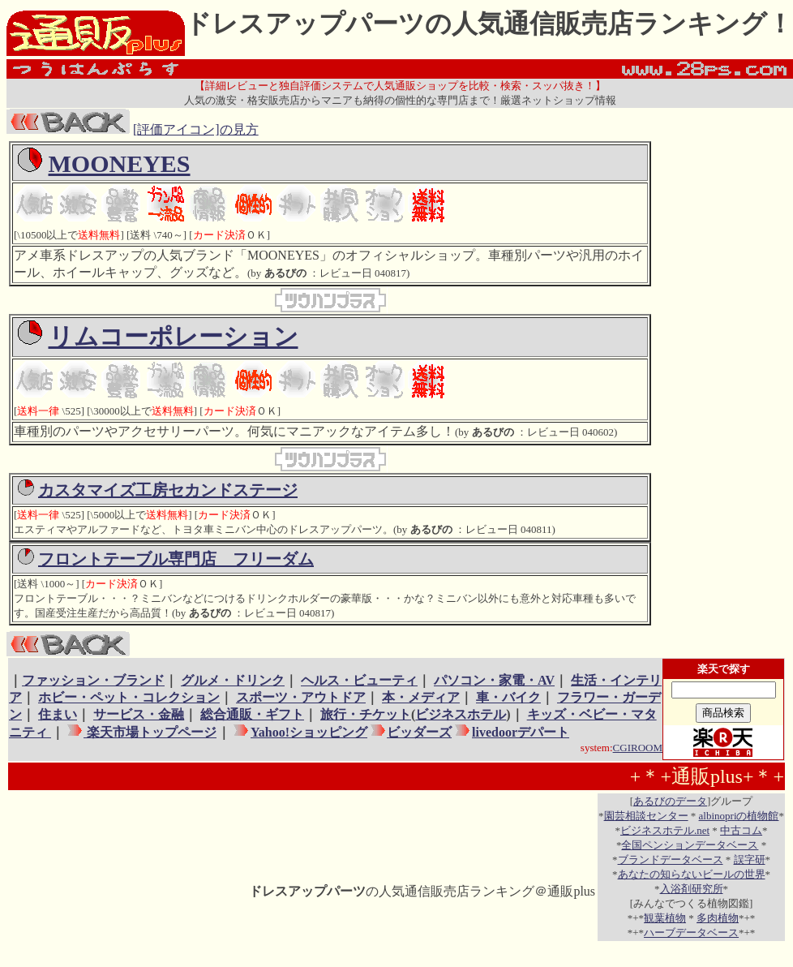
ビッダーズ (419, 732)
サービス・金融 (138, 714)
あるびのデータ (670, 801)
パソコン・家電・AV (494, 680)
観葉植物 (665, 918)
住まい (57, 714)
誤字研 (749, 859)
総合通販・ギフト (252, 714)
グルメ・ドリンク (233, 680)
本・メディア (421, 697)
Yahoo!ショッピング (308, 732)
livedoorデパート (520, 732)
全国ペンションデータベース (689, 845)
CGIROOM (637, 747)
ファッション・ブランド (93, 680)
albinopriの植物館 (739, 816)
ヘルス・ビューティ (359, 680)
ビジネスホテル (460, 714)
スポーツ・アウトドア (301, 697)
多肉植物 (718, 918)
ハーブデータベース (691, 932)
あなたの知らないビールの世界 (691, 874)
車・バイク (508, 697)
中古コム (741, 830)
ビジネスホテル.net (664, 830)
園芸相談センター (646, 816)
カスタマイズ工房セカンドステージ (168, 490)
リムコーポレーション (173, 336)
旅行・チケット (365, 714)
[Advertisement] (719, 384)
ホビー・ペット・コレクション (129, 697)
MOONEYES (120, 163)
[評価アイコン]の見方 (196, 129)
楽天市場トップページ (150, 732)
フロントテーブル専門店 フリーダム (176, 559)
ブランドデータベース (670, 859)
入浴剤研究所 (691, 889)
